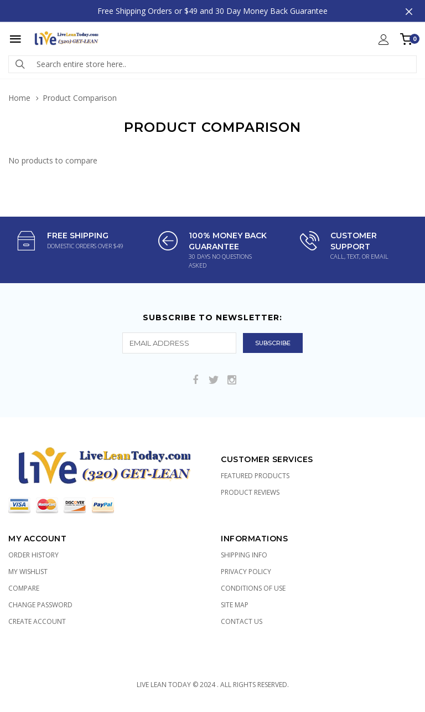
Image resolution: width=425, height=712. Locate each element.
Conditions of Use (253, 588)
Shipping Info (244, 555)
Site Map (234, 604)
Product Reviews (250, 492)
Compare (23, 588)
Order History (33, 555)
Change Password (40, 604)
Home (19, 98)
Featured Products (255, 475)
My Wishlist (28, 571)
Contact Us (241, 621)
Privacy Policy (246, 571)
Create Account (37, 621)
